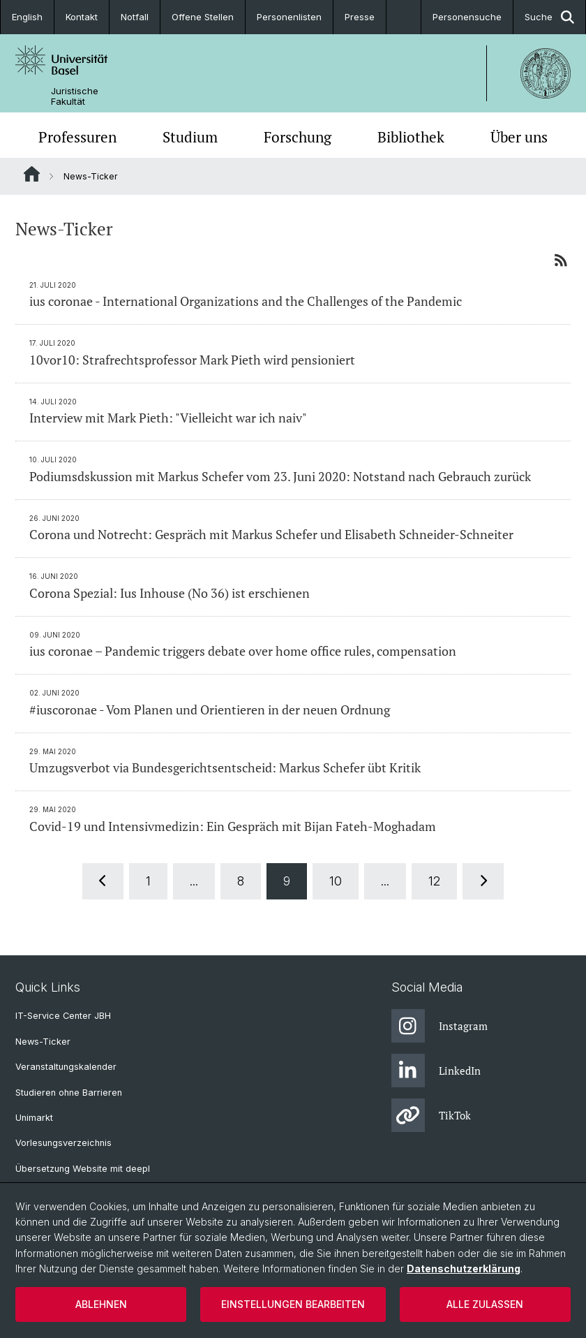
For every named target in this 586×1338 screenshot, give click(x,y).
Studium (190, 137)
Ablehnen (101, 1304)
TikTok (431, 1115)
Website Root (32, 174)
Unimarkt (34, 1117)
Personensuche (467, 16)
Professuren (77, 137)
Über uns (519, 137)
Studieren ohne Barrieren (68, 1092)
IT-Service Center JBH (63, 1015)
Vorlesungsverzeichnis (63, 1143)
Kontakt (82, 16)
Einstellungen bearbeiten (293, 1304)
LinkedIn (436, 1070)
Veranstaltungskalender (66, 1066)
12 (434, 881)
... (194, 881)
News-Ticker (42, 1041)
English (27, 16)
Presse (360, 16)
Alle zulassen (484, 1304)
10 (335, 881)
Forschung (297, 137)
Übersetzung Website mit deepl (82, 1168)
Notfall (135, 16)
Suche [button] (549, 17)
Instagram (439, 1026)
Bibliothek (410, 137)
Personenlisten (289, 16)
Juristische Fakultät (74, 96)
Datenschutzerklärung (463, 1268)
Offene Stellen (203, 16)
